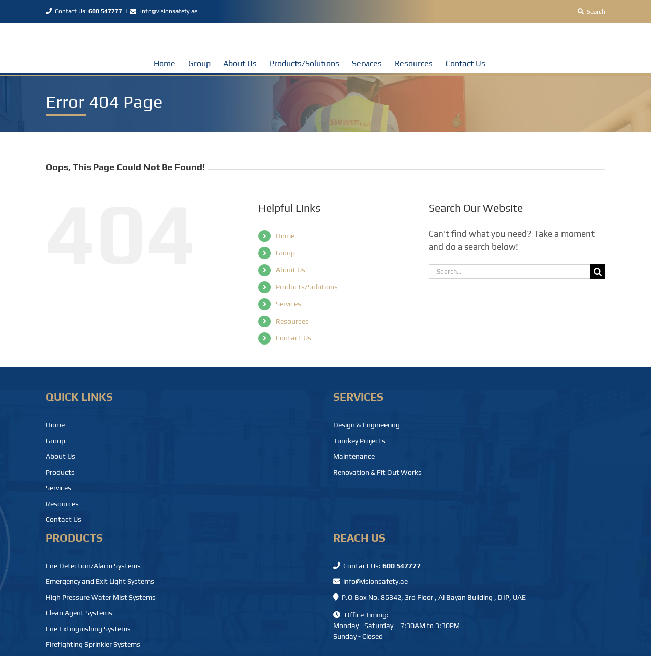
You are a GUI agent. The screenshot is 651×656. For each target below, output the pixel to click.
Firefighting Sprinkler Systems (93, 644)
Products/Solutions (307, 287)
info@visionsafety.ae (168, 11)
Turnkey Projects (359, 440)
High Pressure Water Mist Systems (101, 597)
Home (285, 236)
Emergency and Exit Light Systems (100, 581)
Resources (292, 321)
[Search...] (509, 271)
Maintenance (354, 456)
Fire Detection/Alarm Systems (93, 565)
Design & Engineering (366, 425)
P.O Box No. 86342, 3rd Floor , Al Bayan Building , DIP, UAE (429, 597)
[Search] (591, 11)
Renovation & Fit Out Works (377, 472)
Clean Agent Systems (79, 613)
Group (285, 252)
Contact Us (293, 338)
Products (60, 472)
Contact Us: (84, 11)
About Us (290, 270)
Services (288, 304)
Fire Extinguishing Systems (88, 628)
